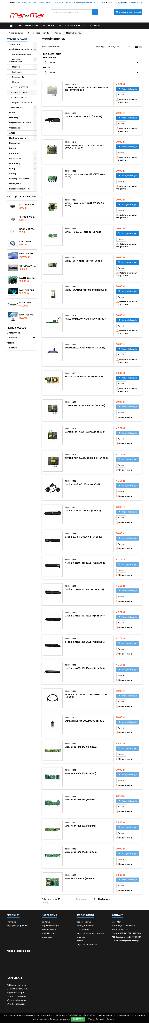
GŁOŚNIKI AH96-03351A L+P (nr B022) (84, 589)
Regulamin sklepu (28, 25)
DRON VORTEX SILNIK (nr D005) (27, 229)
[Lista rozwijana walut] (104, 2)
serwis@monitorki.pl (85, 2)
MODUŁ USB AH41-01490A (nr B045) (83, 232)
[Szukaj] (74, 12)
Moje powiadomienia (87, 944)
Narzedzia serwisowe (19, 188)
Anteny (12, 173)
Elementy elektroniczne (15, 60)
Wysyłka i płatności (16, 1004)
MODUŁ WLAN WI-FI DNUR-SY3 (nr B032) (86, 289)
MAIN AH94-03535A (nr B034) (81, 799)
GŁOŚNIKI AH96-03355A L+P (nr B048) (85, 668)
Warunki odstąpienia (16, 1000)
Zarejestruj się (135, 2)
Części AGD (15, 127)
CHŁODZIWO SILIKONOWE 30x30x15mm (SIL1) (27, 217)
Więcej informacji (96, 1019)
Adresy (80, 940)
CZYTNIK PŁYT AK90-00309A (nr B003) (85, 405)
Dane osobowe (84, 921)
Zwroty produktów (85, 925)
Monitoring (15, 163)
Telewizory (14, 44)
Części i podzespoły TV (20, 49)
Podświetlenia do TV (21, 54)
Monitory (13, 117)
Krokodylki (17, 72)
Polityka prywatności (72, 25)
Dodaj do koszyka (127, 89)
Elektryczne (15, 183)
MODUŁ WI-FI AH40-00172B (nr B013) (84, 261)
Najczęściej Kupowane (22, 196)
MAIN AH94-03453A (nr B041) (80, 773)
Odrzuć (110, 1019)
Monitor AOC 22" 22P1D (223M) (27, 315)
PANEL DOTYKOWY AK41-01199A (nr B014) (86, 318)
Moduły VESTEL (20, 97)
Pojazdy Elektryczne (19, 178)
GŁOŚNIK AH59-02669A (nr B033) (82, 484)
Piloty (12, 112)
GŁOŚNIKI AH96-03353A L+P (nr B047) (85, 615)
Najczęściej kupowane (17, 925)
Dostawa (48, 25)
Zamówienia (83, 929)
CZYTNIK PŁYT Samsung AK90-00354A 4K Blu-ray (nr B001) (86, 88)
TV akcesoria (15, 107)
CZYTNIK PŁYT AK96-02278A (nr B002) (85, 431)
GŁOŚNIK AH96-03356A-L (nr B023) (83, 536)
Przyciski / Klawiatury (22, 102)
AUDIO (12, 133)
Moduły (15, 82)
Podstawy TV (18, 77)
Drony (12, 168)
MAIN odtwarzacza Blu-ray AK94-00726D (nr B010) (84, 146)
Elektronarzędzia (17, 138)
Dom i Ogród (15, 158)
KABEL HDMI (25, 241)
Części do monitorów (20, 122)
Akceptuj (78, 1019)
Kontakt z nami (49, 933)
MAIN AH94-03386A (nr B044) (81, 747)
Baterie (12, 148)
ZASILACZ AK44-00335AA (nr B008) (84, 376)
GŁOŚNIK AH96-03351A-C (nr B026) (83, 116)
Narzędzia (14, 143)
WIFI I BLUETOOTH (21, 87)
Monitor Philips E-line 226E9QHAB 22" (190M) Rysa (27, 290)
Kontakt (95, 25)
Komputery (15, 153)
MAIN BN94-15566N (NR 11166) (27, 278)
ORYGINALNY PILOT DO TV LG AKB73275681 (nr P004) (27, 266)
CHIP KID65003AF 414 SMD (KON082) (27, 205)
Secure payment (50, 929)
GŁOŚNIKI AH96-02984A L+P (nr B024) (85, 563)
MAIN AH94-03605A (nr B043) (81, 852)
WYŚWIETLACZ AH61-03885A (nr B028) (85, 347)
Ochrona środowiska (17, 988)
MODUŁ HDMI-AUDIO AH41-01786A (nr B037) (85, 204)
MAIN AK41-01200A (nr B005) (80, 878)
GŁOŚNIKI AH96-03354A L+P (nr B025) (85, 642)
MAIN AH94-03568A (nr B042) (81, 826)
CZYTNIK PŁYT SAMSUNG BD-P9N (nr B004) (87, 458)
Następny (104, 899)
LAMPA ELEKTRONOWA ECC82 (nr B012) (85, 720)
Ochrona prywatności (17, 996)
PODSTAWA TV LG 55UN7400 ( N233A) (27, 302)
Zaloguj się (120, 2)
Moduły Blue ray (21, 92)
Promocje (11, 921)
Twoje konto (85, 915)
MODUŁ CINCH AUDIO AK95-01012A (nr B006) (85, 175)
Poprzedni (79, 899)
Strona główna (17, 39)
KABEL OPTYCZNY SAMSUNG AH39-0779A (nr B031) (86, 695)
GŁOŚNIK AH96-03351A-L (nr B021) (83, 510)
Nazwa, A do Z (120, 47)
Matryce (16, 66)
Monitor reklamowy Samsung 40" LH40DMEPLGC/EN (27, 253)
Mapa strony (48, 937)
